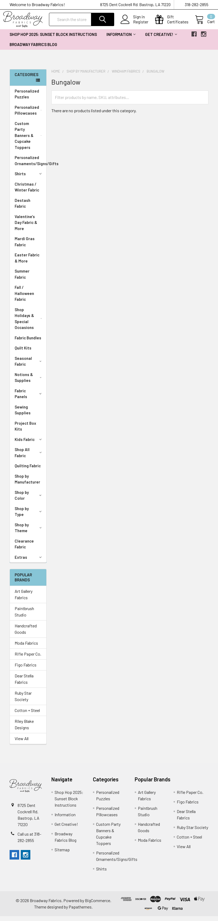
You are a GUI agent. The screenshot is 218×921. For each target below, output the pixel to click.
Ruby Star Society (23, 701)
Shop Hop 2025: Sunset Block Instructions (53, 39)
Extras (29, 562)
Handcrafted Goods (26, 633)
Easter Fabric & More (27, 262)
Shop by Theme (29, 532)
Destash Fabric (22, 208)
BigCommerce (97, 905)
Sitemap (62, 854)
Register (141, 25)
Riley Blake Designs (24, 729)
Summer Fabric (22, 278)
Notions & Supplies (29, 382)
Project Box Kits (25, 431)
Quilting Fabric (28, 470)
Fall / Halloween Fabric (24, 298)
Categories (26, 79)
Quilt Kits (23, 352)
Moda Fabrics (26, 647)
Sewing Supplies (23, 414)
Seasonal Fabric (29, 366)
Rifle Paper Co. (28, 658)
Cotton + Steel (27, 715)
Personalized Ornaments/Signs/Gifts (30, 165)
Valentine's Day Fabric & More (26, 227)
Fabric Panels (29, 398)
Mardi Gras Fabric (25, 246)
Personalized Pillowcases (29, 115)
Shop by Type (29, 516)
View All (21, 743)
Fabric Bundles (28, 342)
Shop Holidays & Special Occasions (29, 323)
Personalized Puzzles (27, 98)
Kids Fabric (29, 444)
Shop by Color (29, 500)
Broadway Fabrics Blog (33, 49)
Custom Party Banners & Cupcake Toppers (29, 140)
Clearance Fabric (24, 548)
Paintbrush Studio (24, 616)
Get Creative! (161, 39)
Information (120, 39)
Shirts (29, 178)
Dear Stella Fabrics (24, 683)
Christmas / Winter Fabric (27, 191)
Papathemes (80, 911)
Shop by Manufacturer (27, 483)
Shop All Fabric (29, 457)
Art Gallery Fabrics (23, 599)
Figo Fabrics (25, 669)
